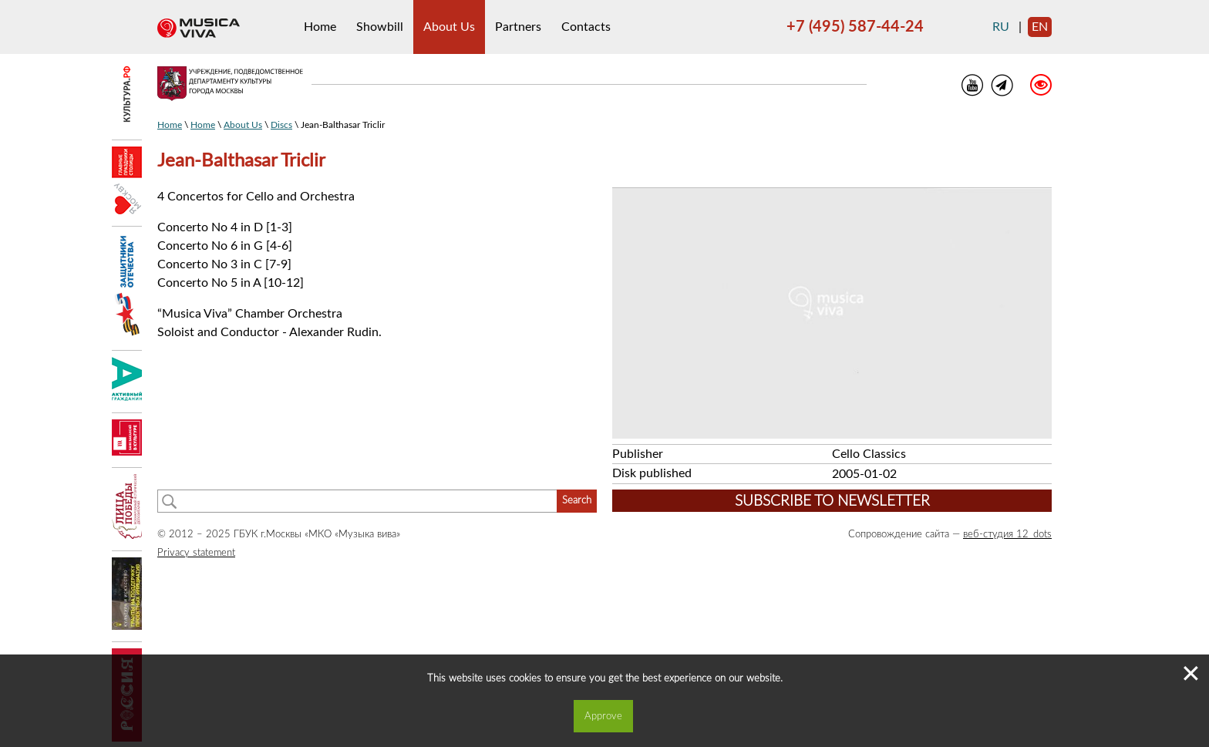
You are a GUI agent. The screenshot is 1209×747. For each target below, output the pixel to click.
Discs (281, 125)
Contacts (586, 27)
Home (320, 27)
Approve (603, 716)
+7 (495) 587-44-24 (855, 27)
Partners (518, 27)
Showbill (379, 27)
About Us (449, 27)
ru (1000, 27)
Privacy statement (196, 552)
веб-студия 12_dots (1007, 534)
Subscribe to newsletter (832, 501)
